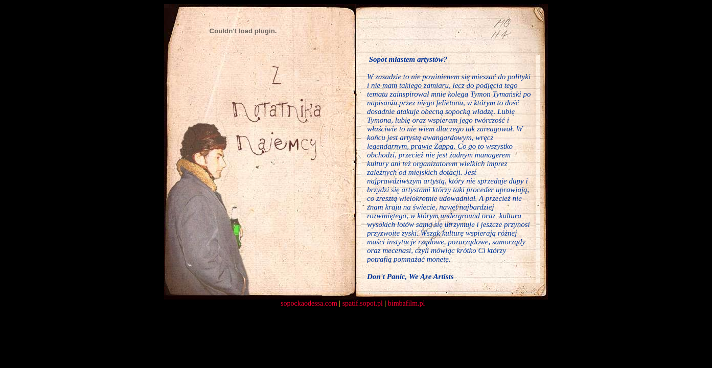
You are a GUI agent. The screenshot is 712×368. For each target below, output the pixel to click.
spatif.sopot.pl (362, 303)
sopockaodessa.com (309, 303)
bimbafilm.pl (406, 303)
